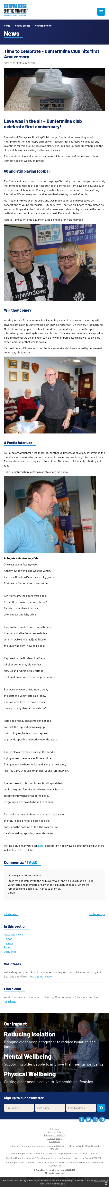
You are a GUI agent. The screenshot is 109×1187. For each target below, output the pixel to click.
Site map (54, 1128)
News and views (43, 25)
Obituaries (10, 951)
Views (9, 943)
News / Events (22, 25)
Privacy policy (55, 1138)
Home (7, 25)
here (40, 845)
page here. (10, 1001)
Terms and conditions (54, 1135)
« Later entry (11, 914)
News (9, 938)
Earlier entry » (97, 914)
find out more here (40, 976)
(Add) (32, 862)
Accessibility (54, 1132)
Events (8, 947)
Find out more (101, 1180)
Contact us (54, 1141)
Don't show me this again (52, 1183)
